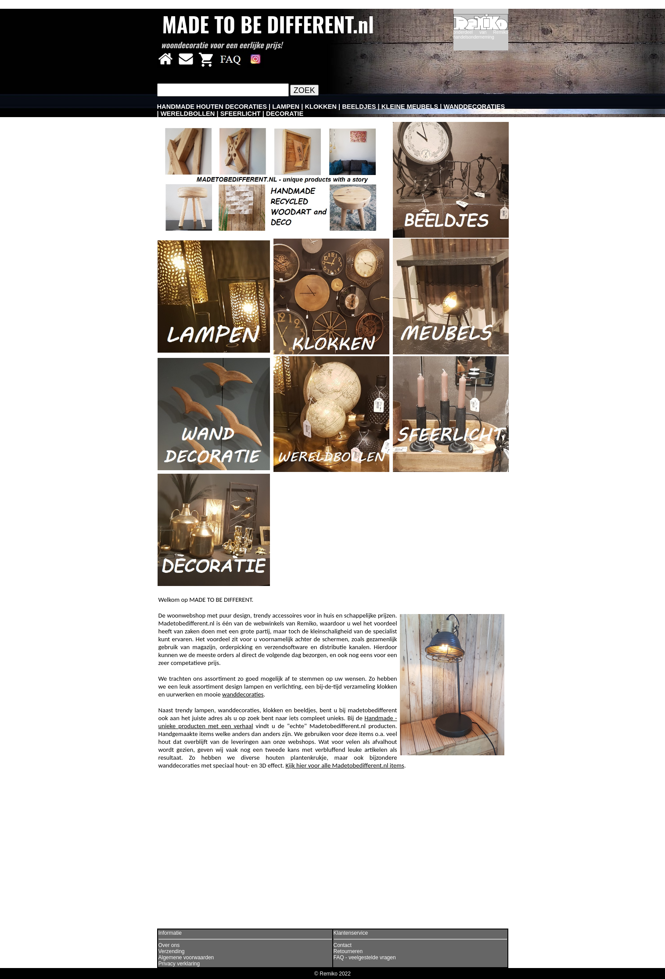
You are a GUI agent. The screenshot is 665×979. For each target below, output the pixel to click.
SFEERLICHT (240, 113)
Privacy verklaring (179, 964)
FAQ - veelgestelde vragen (365, 957)
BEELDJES (359, 106)
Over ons (169, 945)
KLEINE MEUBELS (409, 106)
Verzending (171, 951)
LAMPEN (285, 106)
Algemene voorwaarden (186, 957)
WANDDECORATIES (474, 106)
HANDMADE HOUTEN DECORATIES (212, 106)
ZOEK (304, 90)
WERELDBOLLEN (188, 113)
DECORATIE (284, 113)
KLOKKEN (320, 106)
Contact (343, 945)
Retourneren (348, 951)
